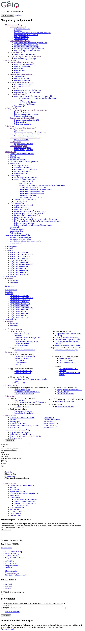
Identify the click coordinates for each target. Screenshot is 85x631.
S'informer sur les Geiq (13, 25)
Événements (14, 280)
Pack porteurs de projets (22, 148)
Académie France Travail (23, 171)
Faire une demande (7, 629)
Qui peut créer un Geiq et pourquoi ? (23, 128)
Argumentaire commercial (23, 205)
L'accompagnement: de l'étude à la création (25, 138)
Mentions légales (11, 571)
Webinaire (9, 249)
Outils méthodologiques (18, 146)
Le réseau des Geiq (12, 60)
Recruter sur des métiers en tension (26, 114)
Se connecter (9, 286)
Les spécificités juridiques (23, 150)
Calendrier (9, 278)
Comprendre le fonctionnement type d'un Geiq (30, 43)
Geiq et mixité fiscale (21, 209)
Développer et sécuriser (18, 203)
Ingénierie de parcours (18, 160)
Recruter (13, 156)
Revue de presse (11, 247)
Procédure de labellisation (28, 102)
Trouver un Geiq (20, 76)
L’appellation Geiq (16, 53)
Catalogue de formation (22, 166)
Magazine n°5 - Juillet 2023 (19, 266)
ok (2, 466)
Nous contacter (6, 548)
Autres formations (20, 173)
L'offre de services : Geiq (23, 84)
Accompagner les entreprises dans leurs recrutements (28, 110)
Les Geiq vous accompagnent (20, 237)
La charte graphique (26, 181)
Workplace (9, 567)
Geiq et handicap (20, 122)
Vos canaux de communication (25, 199)
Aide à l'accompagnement (11, 449)
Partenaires (14, 88)
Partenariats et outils (17, 229)
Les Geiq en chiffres (21, 37)
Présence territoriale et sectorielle (21, 74)
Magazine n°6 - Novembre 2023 (21, 264)
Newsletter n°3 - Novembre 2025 (21, 254)
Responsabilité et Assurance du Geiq (27, 215)
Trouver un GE (19, 106)
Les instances (19, 68)
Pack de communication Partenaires (31, 193)
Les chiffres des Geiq (21, 78)
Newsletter (9, 251)
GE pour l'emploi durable (19, 94)
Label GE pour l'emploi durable (11, 458)
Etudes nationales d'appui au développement (30, 132)
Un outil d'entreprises (21, 112)
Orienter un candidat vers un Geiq (26, 45)
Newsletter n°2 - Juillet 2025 (20, 256)
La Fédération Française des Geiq (22, 62)
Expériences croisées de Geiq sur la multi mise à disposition (35, 219)
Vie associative (15, 227)
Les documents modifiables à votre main (33, 187)
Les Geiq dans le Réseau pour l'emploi (27, 92)
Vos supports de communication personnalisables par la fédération (42, 185)
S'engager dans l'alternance (23, 116)
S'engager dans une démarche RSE (22, 118)
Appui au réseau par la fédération (21, 82)
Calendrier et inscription (22, 167)
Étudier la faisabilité (21, 140)
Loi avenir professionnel (11, 451)
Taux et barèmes (11, 462)
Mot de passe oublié (12, 612)
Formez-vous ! (15, 164)
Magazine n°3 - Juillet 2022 (19, 270)
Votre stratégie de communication (26, 177)
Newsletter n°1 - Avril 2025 (19, 258)
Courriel (4, 605)
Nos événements (11, 563)
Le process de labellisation (23, 144)
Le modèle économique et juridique (26, 47)
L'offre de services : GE (22, 86)
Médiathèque (10, 561)
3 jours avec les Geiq (21, 201)
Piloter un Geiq (10, 152)
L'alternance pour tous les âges (21, 239)
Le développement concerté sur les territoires (26, 134)
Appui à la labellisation (27, 104)
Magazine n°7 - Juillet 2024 (19, 262)
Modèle (11, 464)
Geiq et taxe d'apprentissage (24, 223)
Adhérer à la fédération (22, 66)
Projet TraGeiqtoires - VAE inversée (27, 51)
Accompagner (15, 158)
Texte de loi (11, 454)
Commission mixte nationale (24, 55)
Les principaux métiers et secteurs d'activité (25, 241)
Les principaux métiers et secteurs (26, 35)
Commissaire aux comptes (23, 217)
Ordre (3, 447)
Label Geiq (11, 460)
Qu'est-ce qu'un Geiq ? (18, 27)
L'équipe (17, 72)
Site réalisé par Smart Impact (15, 575)
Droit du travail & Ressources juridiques (24, 162)
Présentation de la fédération (24, 64)
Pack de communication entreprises (31, 191)
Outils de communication (28, 195)
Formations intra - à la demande (25, 169)
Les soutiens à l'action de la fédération (27, 90)
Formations (14, 282)
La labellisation (15, 142)
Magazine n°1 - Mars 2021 (19, 274)
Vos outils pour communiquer (24, 179)
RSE (11, 453)
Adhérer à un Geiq (11, 108)
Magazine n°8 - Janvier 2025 (20, 260)
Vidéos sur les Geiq (25, 183)
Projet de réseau (19, 70)
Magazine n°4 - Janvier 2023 (20, 268)
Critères (21, 100)
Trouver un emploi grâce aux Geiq (17, 235)
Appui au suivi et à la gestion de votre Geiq (29, 213)
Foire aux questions (12, 565)
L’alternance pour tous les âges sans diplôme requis (32, 33)
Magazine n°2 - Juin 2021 (19, 272)
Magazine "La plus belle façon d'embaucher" (26, 56)
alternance (11, 456)
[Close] (2, 594)
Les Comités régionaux (22, 80)
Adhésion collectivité (21, 207)
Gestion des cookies (12, 573)
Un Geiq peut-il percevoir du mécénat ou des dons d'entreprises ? (37, 221)
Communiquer (15, 175)
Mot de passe (5, 608)
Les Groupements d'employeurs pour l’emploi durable (33, 96)
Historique (18, 31)
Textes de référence (21, 39)
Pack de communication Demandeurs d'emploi (35, 189)
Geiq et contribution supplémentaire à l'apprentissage (33, 225)
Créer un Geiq (10, 126)
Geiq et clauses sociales (22, 124)
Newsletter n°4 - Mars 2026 (19, 253)
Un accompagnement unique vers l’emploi (29, 49)
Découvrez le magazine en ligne (25, 58)
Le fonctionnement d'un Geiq (20, 41)
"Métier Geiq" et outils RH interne (22, 154)
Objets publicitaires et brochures (30, 197)
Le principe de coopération (23, 136)
